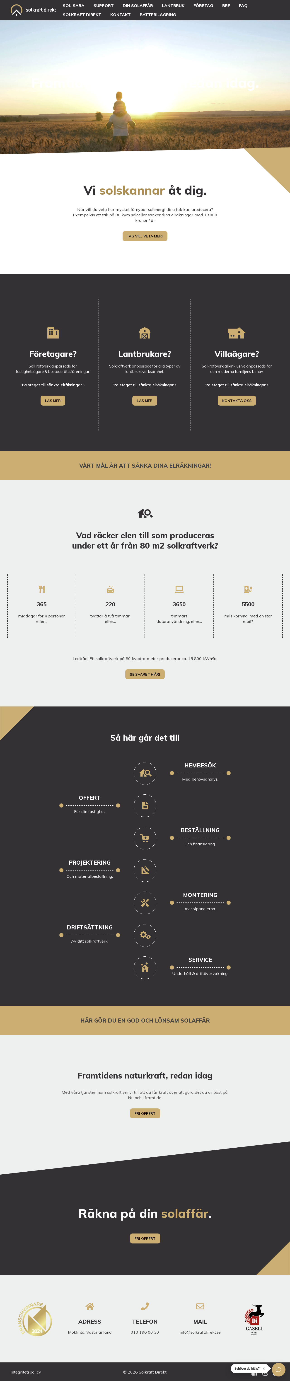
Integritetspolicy (26, 1372)
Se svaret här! (145, 674)
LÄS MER (53, 400)
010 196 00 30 (145, 1332)
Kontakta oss (237, 400)
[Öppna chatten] (278, 1369)
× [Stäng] (264, 1368)
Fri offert (145, 1113)
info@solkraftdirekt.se (200, 1332)
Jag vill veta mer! (145, 236)
